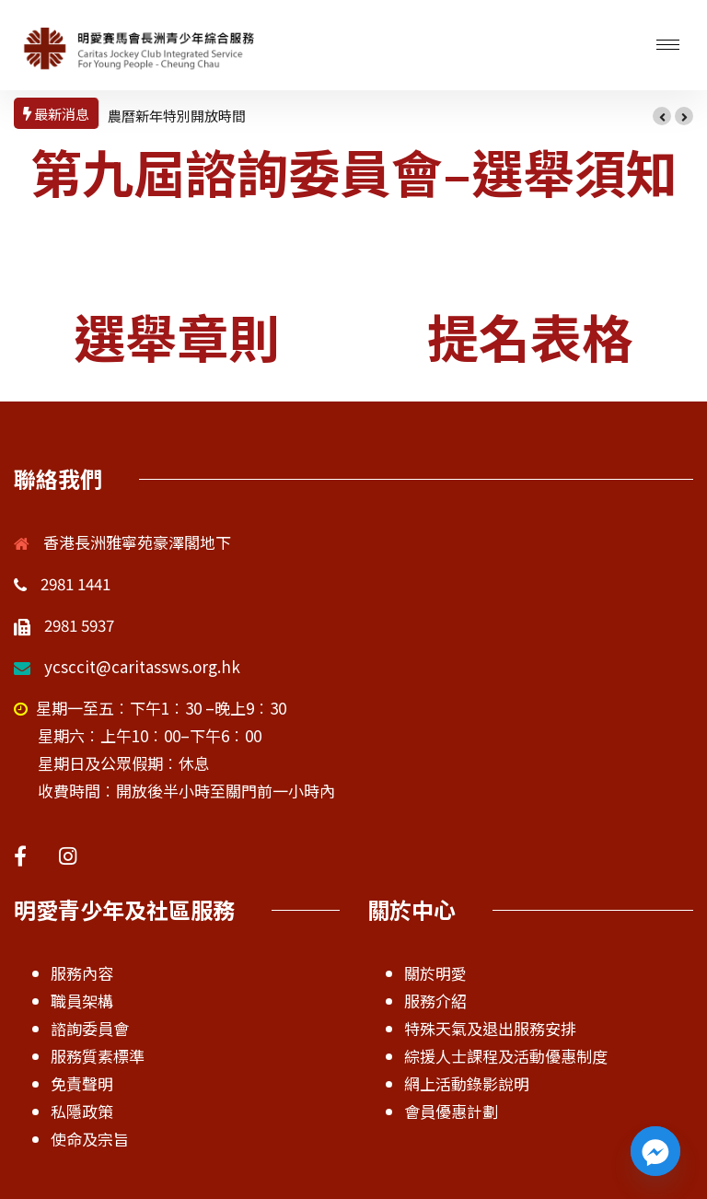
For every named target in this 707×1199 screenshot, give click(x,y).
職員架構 (82, 1000)
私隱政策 (82, 1111)
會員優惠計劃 (451, 1111)
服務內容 (82, 972)
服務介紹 (435, 1000)
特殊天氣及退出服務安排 (490, 1028)
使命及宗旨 (90, 1138)
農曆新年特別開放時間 (177, 115)
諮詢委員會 (90, 1028)
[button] (662, 116)
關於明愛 (435, 972)
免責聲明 (82, 1083)
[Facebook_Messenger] (655, 1151)
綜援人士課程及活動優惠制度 (506, 1055)
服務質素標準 (98, 1055)
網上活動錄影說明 (466, 1083)
